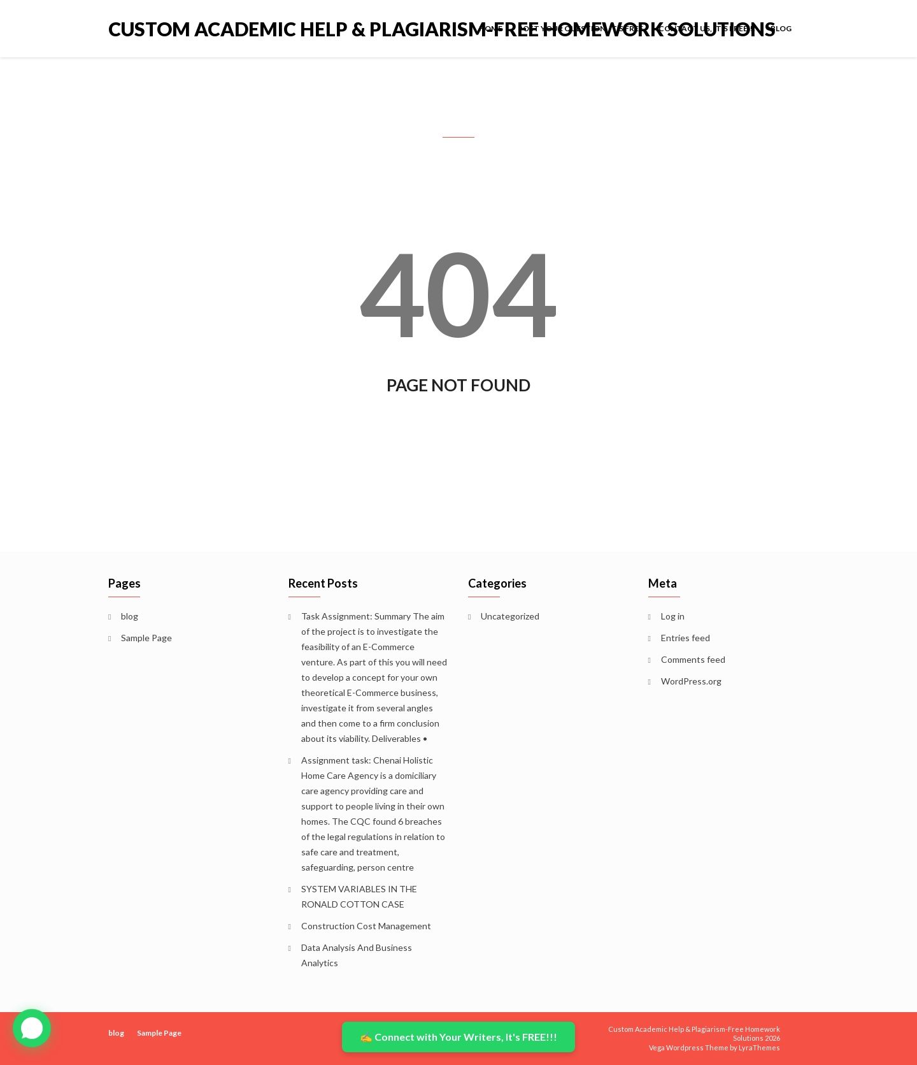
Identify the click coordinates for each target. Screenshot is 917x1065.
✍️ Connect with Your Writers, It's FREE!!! (458, 1037)
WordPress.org (691, 681)
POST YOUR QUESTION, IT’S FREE (580, 28)
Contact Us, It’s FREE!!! (706, 28)
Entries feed (685, 637)
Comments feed (693, 659)
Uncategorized (510, 616)
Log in (673, 616)
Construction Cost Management (366, 925)
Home (490, 28)
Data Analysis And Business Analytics (356, 955)
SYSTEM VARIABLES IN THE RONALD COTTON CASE (359, 896)
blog (781, 28)
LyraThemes (759, 1047)
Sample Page (146, 637)
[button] (32, 1029)
